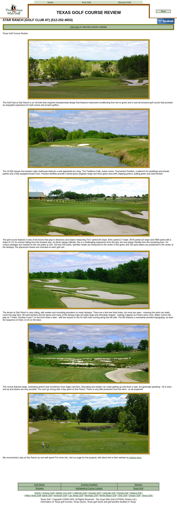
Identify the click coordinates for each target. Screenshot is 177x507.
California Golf (80, 493)
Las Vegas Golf (76, 495)
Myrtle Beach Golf (107, 495)
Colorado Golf (108, 493)
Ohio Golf (122, 495)
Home (50, 2)
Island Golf (47, 495)
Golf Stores (39, 484)
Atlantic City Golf (64, 493)
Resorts (138, 484)
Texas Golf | (147, 495)
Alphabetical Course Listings (89, 488)
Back (163, 11)
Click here (74, 27)
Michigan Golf (91, 495)
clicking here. (135, 457)
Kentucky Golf (60, 495)
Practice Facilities (89, 484)
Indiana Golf (135, 493)
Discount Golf (124, 2)
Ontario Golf (134, 495)
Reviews (40, 488)
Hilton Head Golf (33, 495)
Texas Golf (138, 488)
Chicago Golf (94, 493)
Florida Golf (122, 493)
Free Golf (86, 2)
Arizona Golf (48, 493)
